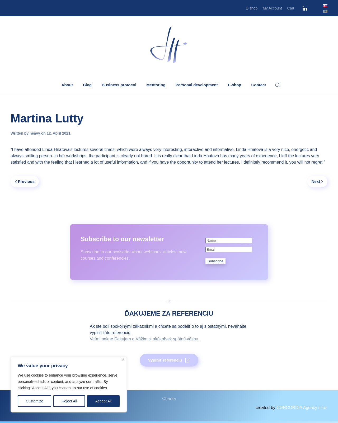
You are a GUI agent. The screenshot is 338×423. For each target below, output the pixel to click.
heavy (35, 133)
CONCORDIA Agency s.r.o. (301, 407)
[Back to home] (169, 45)
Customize (34, 401)
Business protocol (119, 85)
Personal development (197, 85)
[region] (69, 384)
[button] (277, 85)
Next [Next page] (317, 181)
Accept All (103, 401)
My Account (272, 8)
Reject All (69, 401)
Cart (290, 8)
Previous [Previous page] (25, 181)
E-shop (251, 8)
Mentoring (156, 85)
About (67, 85)
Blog (87, 85)
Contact (258, 85)
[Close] (123, 359)
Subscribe (215, 261)
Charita (169, 398)
